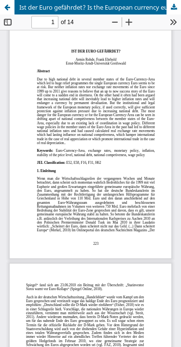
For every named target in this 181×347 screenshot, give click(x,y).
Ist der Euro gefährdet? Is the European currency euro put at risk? (100, 7)
